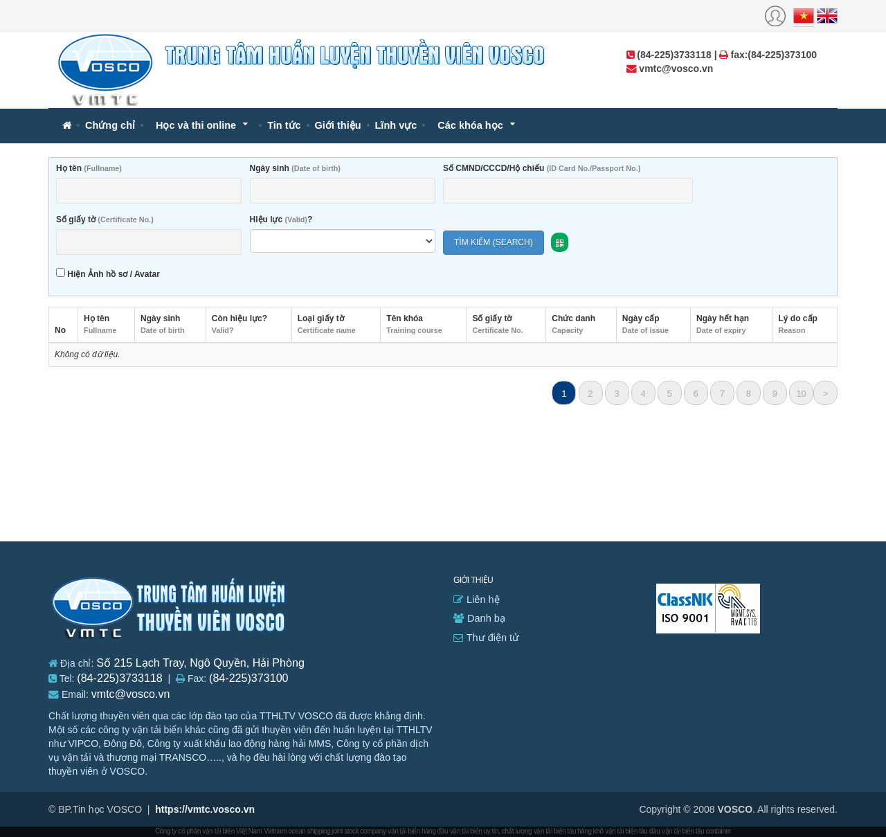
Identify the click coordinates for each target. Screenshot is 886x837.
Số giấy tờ (105, 219)
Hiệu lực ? (281, 219)
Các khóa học (470, 125)
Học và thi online (196, 125)
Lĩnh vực (396, 125)
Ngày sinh (295, 168)
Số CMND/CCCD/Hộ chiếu (541, 168)
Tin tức (283, 125)
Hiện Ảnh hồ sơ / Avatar (108, 273)
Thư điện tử (486, 637)
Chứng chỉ (110, 125)
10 (801, 393)
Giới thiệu (338, 125)
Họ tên (89, 168)
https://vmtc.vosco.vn (205, 809)
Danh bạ (479, 618)
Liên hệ (476, 599)
